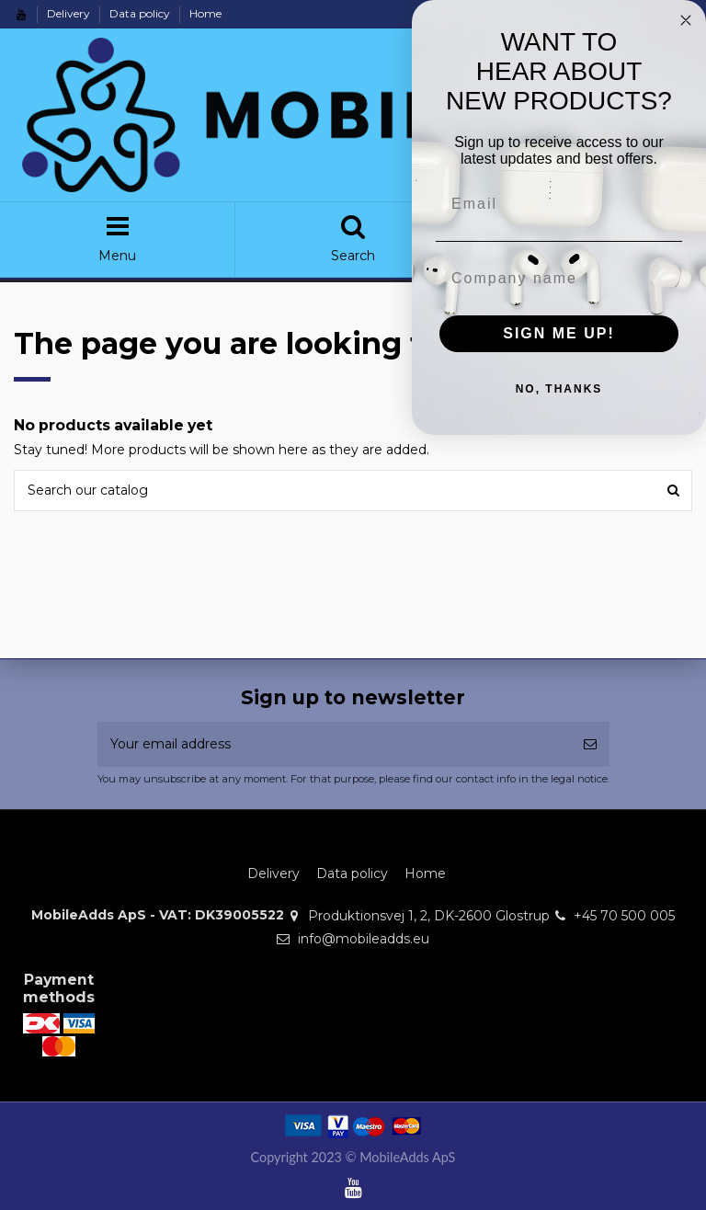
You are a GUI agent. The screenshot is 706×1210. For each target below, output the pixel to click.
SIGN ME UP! (573, 333)
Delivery (70, 13)
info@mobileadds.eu (363, 938)
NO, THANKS (572, 388)
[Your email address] (334, 744)
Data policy (141, 13)
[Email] (573, 204)
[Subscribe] (590, 744)
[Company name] (573, 278)
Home (205, 13)
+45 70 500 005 (624, 916)
